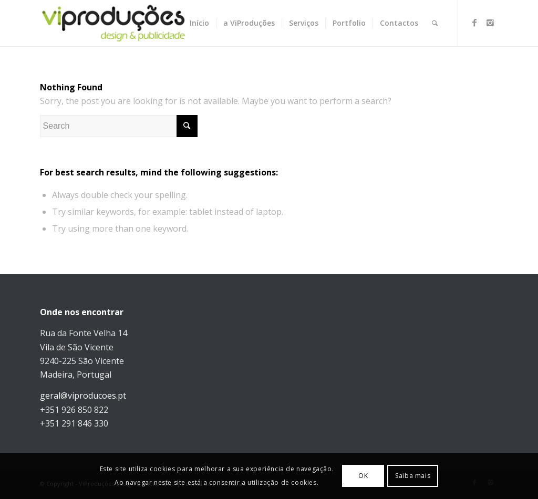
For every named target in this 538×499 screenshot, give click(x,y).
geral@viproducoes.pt (83, 395)
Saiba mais (412, 475)
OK (363, 475)
